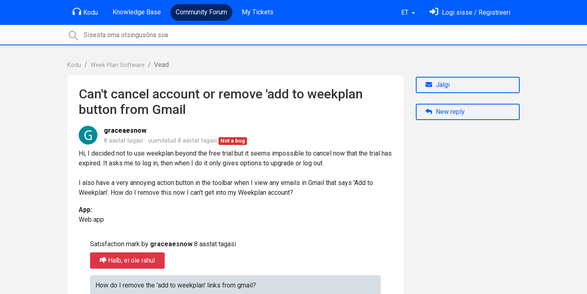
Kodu (85, 11)
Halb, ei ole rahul (127, 260)
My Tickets (258, 12)
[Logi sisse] (470, 12)
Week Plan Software (117, 65)
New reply (445, 112)
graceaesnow (125, 130)
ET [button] (405, 12)
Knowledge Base (137, 12)
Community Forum (201, 12)
